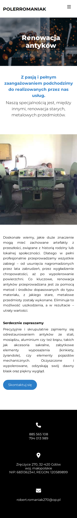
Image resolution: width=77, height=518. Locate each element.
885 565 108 (38, 434)
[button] (67, 7)
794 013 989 (38, 438)
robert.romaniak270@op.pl (39, 500)
